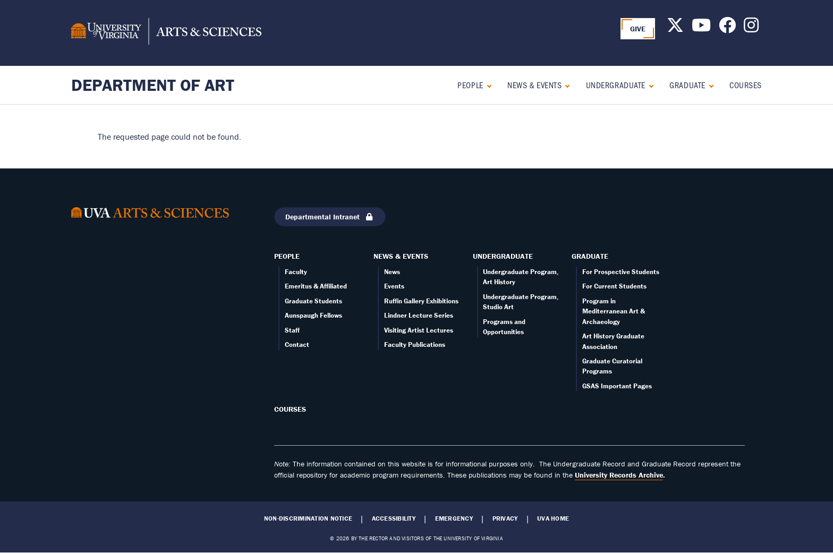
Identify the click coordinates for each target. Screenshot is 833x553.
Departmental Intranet (330, 217)
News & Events (534, 84)
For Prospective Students (620, 271)
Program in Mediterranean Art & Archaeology (613, 311)
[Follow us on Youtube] (701, 28)
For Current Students (614, 286)
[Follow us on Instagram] (751, 28)
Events (394, 286)
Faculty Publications (414, 344)
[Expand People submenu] (486, 84)
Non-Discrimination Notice (308, 518)
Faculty (296, 271)
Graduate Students (313, 300)
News (392, 271)
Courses (745, 84)
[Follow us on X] (675, 28)
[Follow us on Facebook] (727, 28)
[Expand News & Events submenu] (565, 84)
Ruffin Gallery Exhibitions (421, 300)
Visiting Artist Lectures (418, 330)
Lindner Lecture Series (418, 315)
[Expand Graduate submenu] (709, 84)
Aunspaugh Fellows (313, 315)
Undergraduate (615, 84)
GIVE (638, 28)
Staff (292, 330)
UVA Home (553, 518)
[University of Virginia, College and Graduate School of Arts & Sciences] (166, 33)
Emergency (454, 518)
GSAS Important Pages (617, 385)
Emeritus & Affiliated (316, 286)
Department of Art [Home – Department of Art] (152, 84)
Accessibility (393, 518)
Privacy (505, 518)
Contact (297, 344)
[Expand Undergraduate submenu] (648, 84)
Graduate (687, 84)
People (470, 84)
